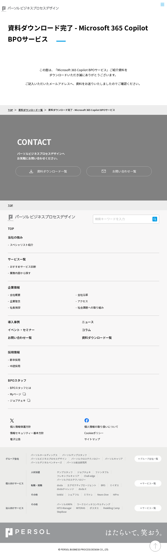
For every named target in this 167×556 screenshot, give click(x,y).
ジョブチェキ (18, 400)
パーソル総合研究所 (77, 462)
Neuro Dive (102, 494)
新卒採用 (15, 360)
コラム (86, 329)
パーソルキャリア (114, 458)
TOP (10, 110)
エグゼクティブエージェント (81, 485)
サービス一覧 (17, 259)
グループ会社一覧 (149, 458)
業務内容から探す (20, 273)
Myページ (15, 394)
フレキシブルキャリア (68, 475)
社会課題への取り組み (91, 307)
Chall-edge (89, 475)
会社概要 (15, 295)
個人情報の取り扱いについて (101, 426)
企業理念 (15, 301)
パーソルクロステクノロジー (85, 458)
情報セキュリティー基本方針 (27, 433)
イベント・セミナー (21, 329)
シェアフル (73, 494)
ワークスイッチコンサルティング (93, 504)
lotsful (60, 494)
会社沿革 (83, 295)
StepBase (61, 511)
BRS (103, 485)
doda (60, 485)
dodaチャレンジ (65, 488)
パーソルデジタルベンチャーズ (46, 462)
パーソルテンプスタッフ (74, 454)
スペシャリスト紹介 (21, 245)
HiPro (116, 494)
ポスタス (94, 508)
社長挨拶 (15, 307)
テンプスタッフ (65, 472)
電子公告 (15, 439)
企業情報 (14, 287)
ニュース (88, 322)
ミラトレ (88, 494)
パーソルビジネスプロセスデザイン (49, 458)
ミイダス (114, 485)
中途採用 (15, 366)
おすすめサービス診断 (23, 266)
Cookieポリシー (94, 433)
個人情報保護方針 (20, 426)
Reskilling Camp (111, 508)
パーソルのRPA (64, 504)
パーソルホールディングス (44, 454)
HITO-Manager (64, 508)
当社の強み (15, 237)
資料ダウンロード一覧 (30, 110)
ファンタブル (102, 472)
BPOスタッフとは (20, 388)
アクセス (83, 301)
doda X (82, 488)
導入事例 (14, 322)
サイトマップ (92, 439)
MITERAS (80, 508)
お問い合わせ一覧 (119, 171)
